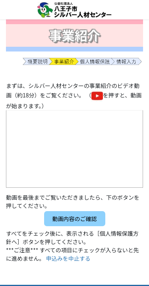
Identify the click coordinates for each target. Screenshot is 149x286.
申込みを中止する (68, 258)
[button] (74, 218)
